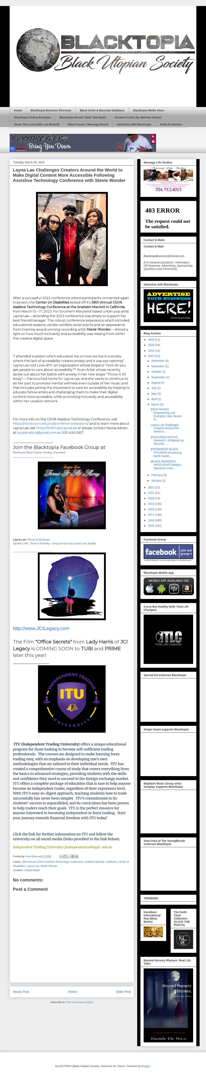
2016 (151, 520)
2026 (151, 339)
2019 (151, 503)
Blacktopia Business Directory (51, 110)
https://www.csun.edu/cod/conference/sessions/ (51, 424)
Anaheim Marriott (94, 861)
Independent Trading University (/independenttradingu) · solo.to (62, 847)
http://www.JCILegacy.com (41, 628)
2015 (151, 525)
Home (18, 110)
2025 (151, 345)
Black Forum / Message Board (88, 124)
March (155, 404)
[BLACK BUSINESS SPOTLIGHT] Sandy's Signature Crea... (166, 465)
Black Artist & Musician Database (102, 110)
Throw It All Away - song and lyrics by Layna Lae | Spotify (63, 543)
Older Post (123, 991)
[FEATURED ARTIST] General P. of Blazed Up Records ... (167, 441)
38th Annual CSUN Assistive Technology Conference (52, 861)
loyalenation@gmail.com (37, 433)
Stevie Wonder (49, 865)
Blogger (145, 1066)
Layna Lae (33, 865)
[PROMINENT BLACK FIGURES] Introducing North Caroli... (166, 453)
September (158, 377)
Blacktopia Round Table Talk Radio (83, 117)
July (154, 388)
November (158, 366)
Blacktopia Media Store (148, 110)
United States (32, 870)
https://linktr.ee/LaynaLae (56, 428)
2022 (151, 487)
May (154, 393)
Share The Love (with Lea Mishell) (36, 124)
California (111, 861)
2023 (151, 356)
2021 (151, 492)
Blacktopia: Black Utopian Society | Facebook (39, 452)
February (157, 475)
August (156, 382)
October (156, 371)
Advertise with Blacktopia (134, 124)
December (158, 360)
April (154, 399)
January (156, 480)
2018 (151, 509)
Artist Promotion (171, 124)
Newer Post (21, 991)
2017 (151, 514)
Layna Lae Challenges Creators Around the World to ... (165, 428)
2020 (151, 498)
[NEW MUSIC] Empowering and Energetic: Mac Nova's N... (166, 414)
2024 (151, 350)
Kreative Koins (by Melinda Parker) (138, 117)
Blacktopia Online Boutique (32, 117)
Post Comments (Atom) (79, 1002)
